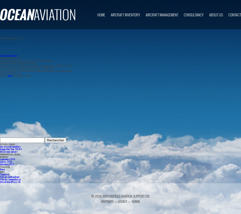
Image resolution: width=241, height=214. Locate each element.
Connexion (4, 174)
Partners (107, 201)
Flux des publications (10, 177)
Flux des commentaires (10, 179)
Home (101, 14)
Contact (234, 14)
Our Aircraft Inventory (8, 55)
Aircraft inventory (125, 14)
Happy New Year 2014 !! (11, 149)
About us (216, 14)
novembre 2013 (7, 164)
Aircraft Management (162, 14)
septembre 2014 (7, 159)
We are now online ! (9, 152)
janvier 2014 (6, 162)
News (10, 76)
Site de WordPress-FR (10, 182)
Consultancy (194, 14)
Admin (136, 201)
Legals (122, 201)
